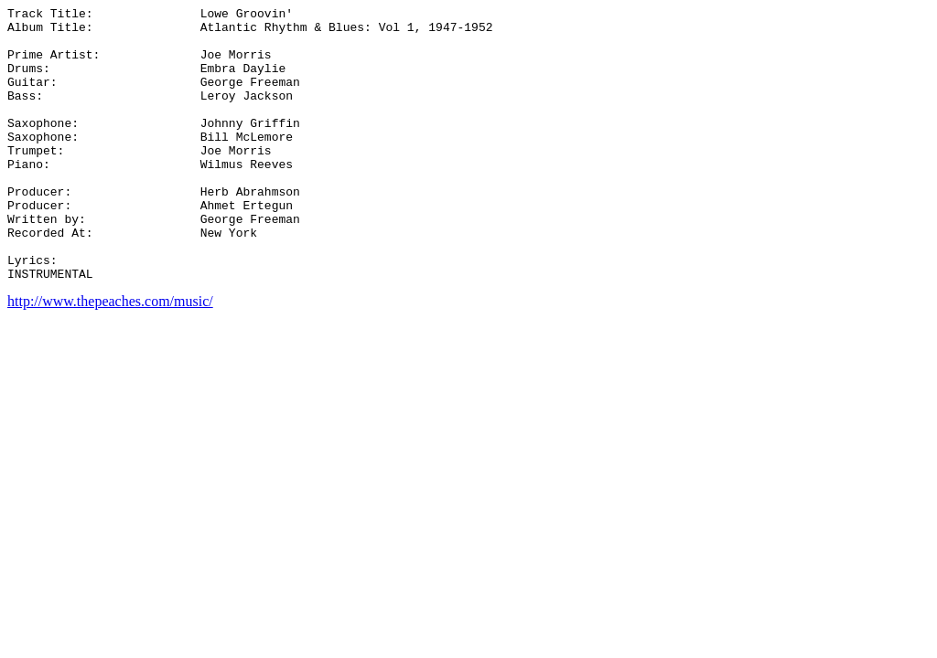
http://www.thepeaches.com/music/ (110, 356)
